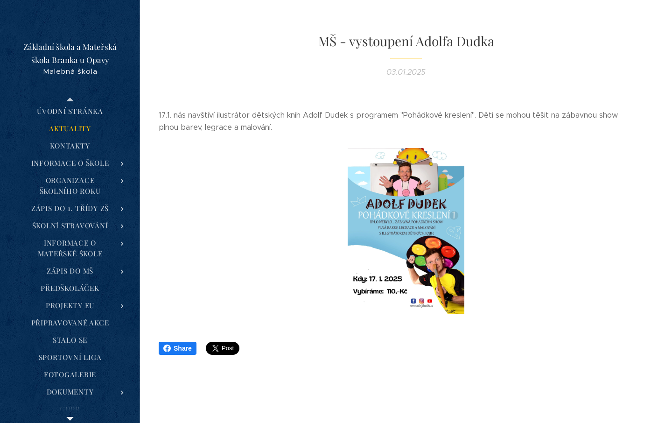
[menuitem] (70, 111)
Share (177, 348)
